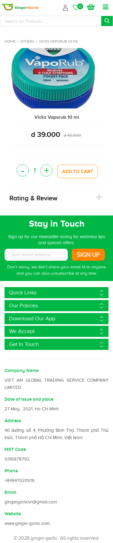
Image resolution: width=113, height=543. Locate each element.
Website (13, 513)
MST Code (15, 449)
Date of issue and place (29, 399)
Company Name (22, 370)
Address (13, 420)
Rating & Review (33, 198)
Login (66, 7)
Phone (11, 470)
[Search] (56, 21)
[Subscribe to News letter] (36, 255)
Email (10, 492)
